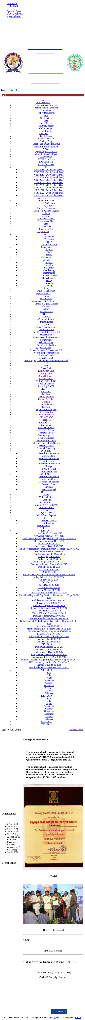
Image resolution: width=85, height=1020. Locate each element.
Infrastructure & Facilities (43, 301)
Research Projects (46, 427)
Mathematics (49, 273)
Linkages (49, 466)
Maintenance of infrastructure (46, 337)
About (46, 494)
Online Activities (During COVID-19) (53, 972)
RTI (8, 8)
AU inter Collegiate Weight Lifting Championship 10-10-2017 (49, 659)
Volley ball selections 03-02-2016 (49, 577)
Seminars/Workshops (46, 440)
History (49, 242)
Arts (46, 234)
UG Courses (49, 203)
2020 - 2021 (46, 721)
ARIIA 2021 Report (41, 1012)
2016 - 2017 (46, 582)
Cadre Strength (46, 128)
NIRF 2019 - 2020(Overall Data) (49, 177)
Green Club (46, 368)
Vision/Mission (46, 497)
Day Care (46, 324)
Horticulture (49, 283)
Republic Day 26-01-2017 (49, 634)
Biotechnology (49, 278)
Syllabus (46, 213)
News (46, 296)
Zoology (49, 285)
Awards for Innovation (49, 453)
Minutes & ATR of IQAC (46, 505)
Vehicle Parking (46, 342)
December (49, 688)
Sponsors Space (14, 11)
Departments (43, 231)
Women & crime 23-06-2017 (49, 649)
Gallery (43, 528)
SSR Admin (49, 523)
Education (49, 239)
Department (46, 216)
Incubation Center (49, 456)
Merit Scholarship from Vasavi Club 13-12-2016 (49, 629)
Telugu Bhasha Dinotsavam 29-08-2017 (49, 654)
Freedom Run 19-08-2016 (49, 603)
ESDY (78, 1017)
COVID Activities (15, 14)
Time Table (46, 226)
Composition (46, 502)
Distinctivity (13, 1009)
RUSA (5, 883)
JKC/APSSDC (46, 417)
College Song (46, 141)
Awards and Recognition (49, 463)
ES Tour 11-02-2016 (49, 579)
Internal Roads (46, 322)
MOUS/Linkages (46, 438)
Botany (49, 280)
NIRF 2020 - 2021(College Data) (49, 180)
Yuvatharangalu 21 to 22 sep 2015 (49, 554)
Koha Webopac (14, 16)
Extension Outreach (49, 461)
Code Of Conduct (46, 383)
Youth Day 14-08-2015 (49, 543)
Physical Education (46, 291)
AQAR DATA (46, 512)
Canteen (46, 306)
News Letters (46, 118)
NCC (46, 363)
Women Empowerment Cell (46, 353)
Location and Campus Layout (46, 144)
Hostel (46, 314)
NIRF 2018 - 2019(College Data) (49, 169)
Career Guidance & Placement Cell (46, 350)
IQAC (4, 868)
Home (43, 100)
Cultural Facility (46, 329)
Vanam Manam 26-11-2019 (48, 626)
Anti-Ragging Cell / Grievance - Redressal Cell (46, 360)
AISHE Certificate (46, 159)
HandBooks (46, 131)
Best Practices (43, 525)
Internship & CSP (46, 386)
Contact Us (12, 3)
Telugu (49, 254)
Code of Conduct (46, 164)
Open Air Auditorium (46, 327)
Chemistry (49, 267)
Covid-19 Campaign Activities (53, 977)
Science (46, 260)
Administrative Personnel (46, 107)
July (49, 675)
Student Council (46, 355)
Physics (49, 262)
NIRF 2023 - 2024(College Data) (49, 195)
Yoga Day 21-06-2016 (49, 585)
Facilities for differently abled (46, 332)
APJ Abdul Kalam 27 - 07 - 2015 (49, 536)
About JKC (46, 391)
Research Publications (49, 458)
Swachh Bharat (46, 376)
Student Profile (46, 229)
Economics (49, 236)
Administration (43, 102)
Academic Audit (46, 507)
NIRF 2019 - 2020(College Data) (49, 175)
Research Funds (49, 484)
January (49, 690)
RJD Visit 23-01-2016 (49, 569)
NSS (46, 365)
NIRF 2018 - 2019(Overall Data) (49, 172)
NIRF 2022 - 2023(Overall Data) (49, 193)
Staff (46, 224)
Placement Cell (46, 378)
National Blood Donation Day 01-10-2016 (49, 618)
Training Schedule (46, 399)
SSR (46, 518)
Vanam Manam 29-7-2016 (49, 590)
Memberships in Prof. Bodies (46, 443)
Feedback (46, 420)
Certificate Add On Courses (46, 211)
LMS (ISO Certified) (53, 950)
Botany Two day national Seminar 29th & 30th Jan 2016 (49, 574)
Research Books (46, 432)
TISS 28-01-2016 (49, 572)
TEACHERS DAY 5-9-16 (49, 610)
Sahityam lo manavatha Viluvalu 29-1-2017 (49, 636)
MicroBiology (49, 270)
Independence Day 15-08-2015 (49, 546)
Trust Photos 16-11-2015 (49, 567)
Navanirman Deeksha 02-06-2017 (49, 647)
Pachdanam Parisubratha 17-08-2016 (49, 600)
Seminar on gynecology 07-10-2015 (49, 561)
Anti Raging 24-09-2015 (49, 556)
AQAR (46, 510)
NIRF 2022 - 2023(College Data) (49, 190)
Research (43, 422)
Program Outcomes (46, 208)
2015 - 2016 (46, 530)
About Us (43, 133)
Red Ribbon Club (46, 371)
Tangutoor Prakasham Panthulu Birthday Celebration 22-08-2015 (49, 549)
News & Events (43, 293)
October (49, 683)
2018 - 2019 (46, 670)
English (49, 249)
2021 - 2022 (46, 724)
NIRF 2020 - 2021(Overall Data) (49, 182)
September (49, 680)
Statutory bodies (46, 126)
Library (46, 288)
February (49, 693)
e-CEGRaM (12, 6)
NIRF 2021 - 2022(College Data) (49, 185)
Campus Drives (46, 404)
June (49, 672)
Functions (46, 500)
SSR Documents (48, 520)
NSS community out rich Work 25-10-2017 (49, 662)
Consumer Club (46, 358)
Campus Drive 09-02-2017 (49, 639)
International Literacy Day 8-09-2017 (49, 657)
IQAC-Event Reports (46, 515)
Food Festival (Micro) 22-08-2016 (49, 605)
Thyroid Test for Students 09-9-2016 (49, 613)
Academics (43, 198)
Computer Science (49, 275)
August (49, 678)
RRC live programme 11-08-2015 (49, 541)
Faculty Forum (46, 373)
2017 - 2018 (46, 644)
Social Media (46, 298)
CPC (4, 878)
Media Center (46, 334)
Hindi (49, 252)
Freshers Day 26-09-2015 (49, 559)
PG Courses (49, 205)
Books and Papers (49, 471)
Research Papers (46, 430)
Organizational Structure (46, 105)
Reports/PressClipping (46, 409)
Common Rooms (46, 319)
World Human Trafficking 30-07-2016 (49, 592)
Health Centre (46, 311)
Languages (46, 247)
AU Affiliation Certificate (46, 154)
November (49, 685)
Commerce (46, 257)
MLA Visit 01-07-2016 (48, 587)
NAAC (46, 149)
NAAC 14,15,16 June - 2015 (49, 533)
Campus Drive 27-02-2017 (49, 641)
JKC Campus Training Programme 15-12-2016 (49, 631)
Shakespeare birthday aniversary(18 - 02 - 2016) (14, 846)
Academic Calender (46, 218)
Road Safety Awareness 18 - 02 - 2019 (14, 837)
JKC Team (46, 394)
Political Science (49, 244)
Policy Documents (46, 113)
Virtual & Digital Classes (46, 304)
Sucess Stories (46, 412)
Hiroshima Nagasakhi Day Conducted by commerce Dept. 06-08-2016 (49, 596)
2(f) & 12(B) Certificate (46, 151)
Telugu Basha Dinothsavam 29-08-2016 (49, 608)
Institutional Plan (46, 221)
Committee (46, 110)
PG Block (46, 316)
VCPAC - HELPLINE (46, 381)
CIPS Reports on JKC (46, 414)
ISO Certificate (46, 162)
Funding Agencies (46, 435)
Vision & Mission (46, 138)
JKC (43, 389)
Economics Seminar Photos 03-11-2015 (49, 564)
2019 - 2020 (46, 696)
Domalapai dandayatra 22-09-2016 (49, 616)
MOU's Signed (49, 469)
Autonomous (46, 156)
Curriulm (46, 402)
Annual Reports (46, 123)
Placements (46, 407)
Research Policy (46, 445)
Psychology (49, 265)
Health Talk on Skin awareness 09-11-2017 (49, 667)
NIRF (46, 167)
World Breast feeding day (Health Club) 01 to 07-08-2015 (49, 538)
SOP (46, 115)
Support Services (43, 347)
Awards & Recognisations (46, 146)
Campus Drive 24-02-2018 (49, 665)
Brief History (46, 136)
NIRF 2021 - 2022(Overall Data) (49, 187)
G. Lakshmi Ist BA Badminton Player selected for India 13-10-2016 (49, 622)
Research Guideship (46, 448)
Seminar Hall (46, 340)
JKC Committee (46, 396)
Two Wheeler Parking (46, 345)
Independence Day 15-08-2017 (49, 652)
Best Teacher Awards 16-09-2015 (49, 551)
